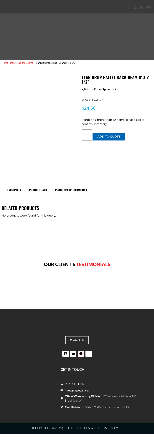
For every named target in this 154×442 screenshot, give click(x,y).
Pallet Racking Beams (21, 62)
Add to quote (108, 136)
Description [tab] (13, 198)
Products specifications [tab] (71, 198)
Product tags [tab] (38, 198)
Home (5, 62)
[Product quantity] (87, 134)
